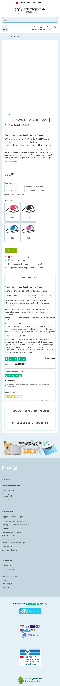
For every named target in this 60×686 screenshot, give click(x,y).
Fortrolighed (6, 525)
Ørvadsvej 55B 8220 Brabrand (7, 492)
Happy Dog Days (7, 581)
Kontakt (4, 577)
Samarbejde (6, 570)
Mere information (11, 158)
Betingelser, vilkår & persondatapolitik (15, 518)
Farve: (8, 197)
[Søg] (56, 20)
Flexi (10, 115)
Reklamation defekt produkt (11, 529)
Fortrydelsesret (7, 543)
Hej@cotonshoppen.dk (11, 482)
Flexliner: (9, 180)
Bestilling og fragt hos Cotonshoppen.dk (16, 522)
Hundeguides (6, 563)
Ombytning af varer (8, 536)
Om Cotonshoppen (8, 566)
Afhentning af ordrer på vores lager (14, 540)
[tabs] (55, 28)
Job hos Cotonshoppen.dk (11, 573)
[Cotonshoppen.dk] (30, 10)
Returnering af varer (8, 532)
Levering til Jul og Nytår (10, 547)
